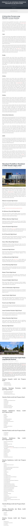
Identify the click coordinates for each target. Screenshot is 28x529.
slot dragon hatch (19, 82)
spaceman (21, 336)
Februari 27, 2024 (4, 167)
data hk (23, 154)
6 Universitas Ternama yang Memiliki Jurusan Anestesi (11, 17)
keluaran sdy (24, 364)
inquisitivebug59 (11, 19)
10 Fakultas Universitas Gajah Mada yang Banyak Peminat (13, 208)
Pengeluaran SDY (10, 191)
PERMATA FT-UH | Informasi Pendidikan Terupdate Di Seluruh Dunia (14, 2)
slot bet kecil (11, 447)
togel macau (19, 48)
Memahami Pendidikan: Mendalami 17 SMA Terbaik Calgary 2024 (13, 164)
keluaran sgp (13, 228)
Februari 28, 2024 (4, 19)
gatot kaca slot (16, 259)
